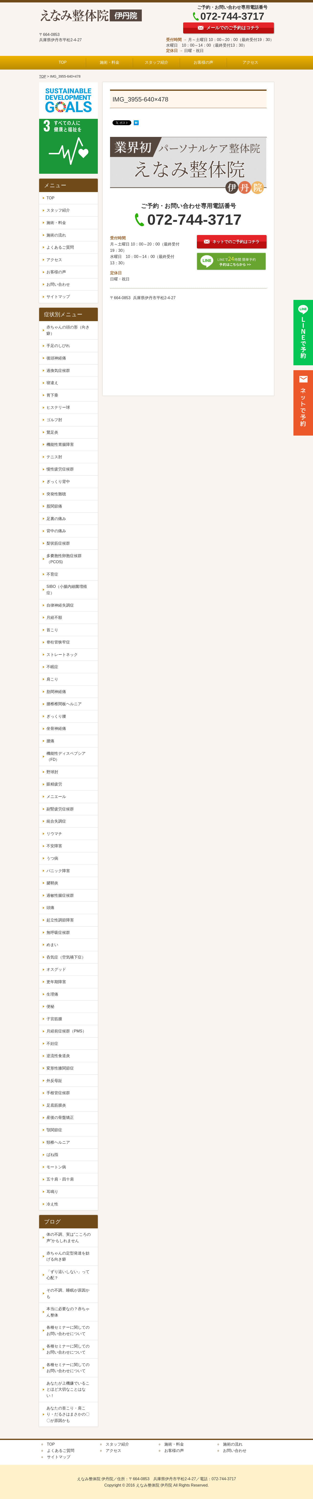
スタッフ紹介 (156, 62)
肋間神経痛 (56, 692)
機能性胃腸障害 (60, 444)
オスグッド (56, 969)
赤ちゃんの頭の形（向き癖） (67, 330)
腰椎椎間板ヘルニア (64, 704)
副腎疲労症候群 (60, 809)
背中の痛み (56, 531)
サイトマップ (58, 297)
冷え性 (54, 1204)
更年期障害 (58, 982)
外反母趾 (54, 1081)
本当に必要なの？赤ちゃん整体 (67, 1312)
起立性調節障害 (60, 920)
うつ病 (52, 858)
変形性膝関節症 (60, 1068)
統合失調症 (58, 821)
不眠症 (52, 667)
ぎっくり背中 (58, 481)
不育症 (52, 574)
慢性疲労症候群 (60, 469)
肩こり (52, 679)
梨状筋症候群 (58, 543)
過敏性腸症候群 (60, 895)
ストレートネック (62, 655)
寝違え (52, 383)
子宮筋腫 (56, 1019)
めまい (52, 945)
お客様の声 (203, 62)
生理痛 (54, 994)
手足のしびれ (58, 346)
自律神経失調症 (60, 605)
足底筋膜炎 (56, 1105)
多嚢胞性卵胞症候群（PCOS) (64, 559)
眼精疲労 (54, 784)
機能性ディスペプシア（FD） (66, 756)
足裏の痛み (56, 519)
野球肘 (52, 772)
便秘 (52, 1006)
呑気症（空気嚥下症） (66, 957)
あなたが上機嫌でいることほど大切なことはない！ (67, 1389)
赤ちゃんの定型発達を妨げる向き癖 (67, 1256)
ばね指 (52, 1154)
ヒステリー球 (58, 407)
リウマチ (54, 834)
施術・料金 (109, 62)
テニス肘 (54, 457)
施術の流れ (56, 235)
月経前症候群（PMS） (66, 1031)
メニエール (58, 797)
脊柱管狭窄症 (58, 642)
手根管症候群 (58, 1093)
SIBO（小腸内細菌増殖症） (66, 589)
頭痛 (50, 908)
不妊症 (54, 1043)
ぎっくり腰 (56, 716)
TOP (63, 62)
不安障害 (56, 846)
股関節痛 (54, 506)
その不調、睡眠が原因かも (67, 1293)
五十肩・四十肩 (60, 1179)
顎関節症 (54, 1130)
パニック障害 (58, 871)
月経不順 (54, 617)
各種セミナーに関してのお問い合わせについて (67, 1330)
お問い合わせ (58, 284)
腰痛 (50, 741)
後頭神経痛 (56, 358)
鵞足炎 (52, 432)
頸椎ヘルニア (58, 1142)
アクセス (250, 62)
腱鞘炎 (52, 883)
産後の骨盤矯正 (60, 1117)
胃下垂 (52, 395)
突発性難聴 (56, 494)
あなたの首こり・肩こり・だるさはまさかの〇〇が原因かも (67, 1414)
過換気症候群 (58, 370)
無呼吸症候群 (58, 932)
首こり (52, 630)
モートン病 (56, 1167)
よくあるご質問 (60, 247)
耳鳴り (52, 1192)
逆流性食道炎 (58, 1056)
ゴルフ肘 (54, 420)
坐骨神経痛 (56, 728)
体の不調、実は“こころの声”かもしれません (68, 1237)
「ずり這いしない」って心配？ (67, 1275)
